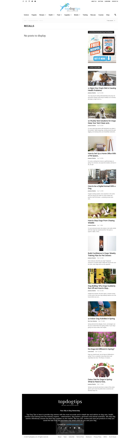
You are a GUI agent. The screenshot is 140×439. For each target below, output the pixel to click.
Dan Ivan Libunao (92, 321)
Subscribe (107, 1)
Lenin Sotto (91, 351)
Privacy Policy (97, 437)
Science (26, 15)
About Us (93, 1)
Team (65, 437)
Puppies (34, 15)
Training (85, 15)
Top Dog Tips (31, 415)
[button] (115, 15)
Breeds (77, 15)
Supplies (67, 15)
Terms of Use (80, 437)
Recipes (42, 15)
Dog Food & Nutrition (33, 20)
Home (25, 20)
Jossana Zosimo (92, 93)
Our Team (100, 1)
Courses (100, 15)
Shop (107, 15)
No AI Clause (112, 437)
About (59, 437)
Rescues (93, 15)
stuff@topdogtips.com (74, 424)
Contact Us (115, 1)
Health (51, 15)
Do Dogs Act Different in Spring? (101, 349)
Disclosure (89, 437)
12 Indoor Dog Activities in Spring (101, 319)
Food (59, 15)
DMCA (105, 437)
